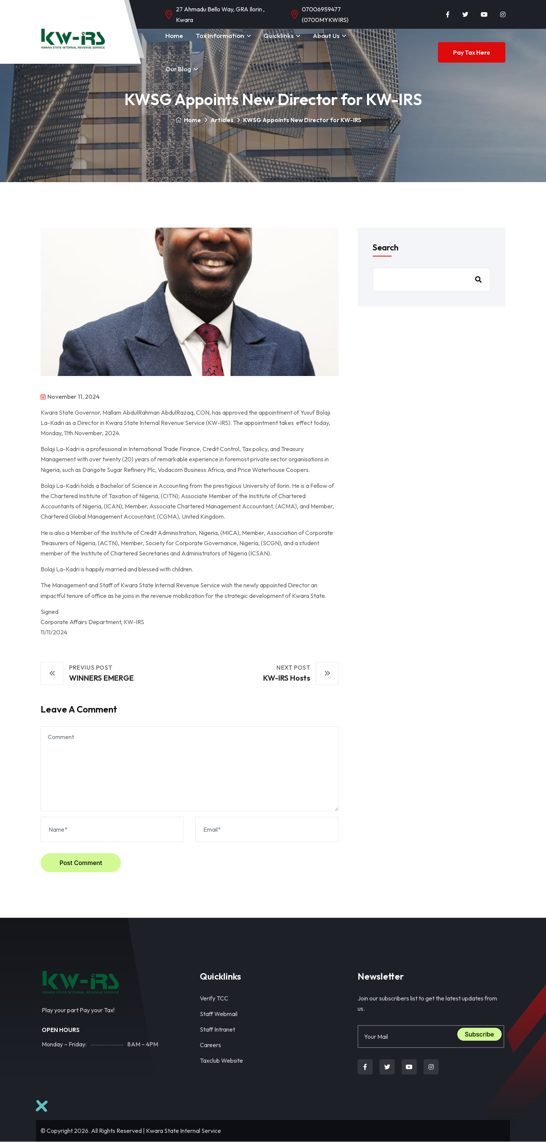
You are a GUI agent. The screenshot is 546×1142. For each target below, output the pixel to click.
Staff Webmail (218, 1014)
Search (386, 247)
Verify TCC (214, 998)
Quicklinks (278, 35)
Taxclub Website (221, 1060)
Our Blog (178, 69)
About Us (326, 35)
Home (174, 35)
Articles (222, 120)
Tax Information (220, 35)
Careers (210, 1045)
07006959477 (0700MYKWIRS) (325, 14)
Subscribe (479, 1034)
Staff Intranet (217, 1029)
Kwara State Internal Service (183, 1130)
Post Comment (81, 863)
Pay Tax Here (471, 52)
